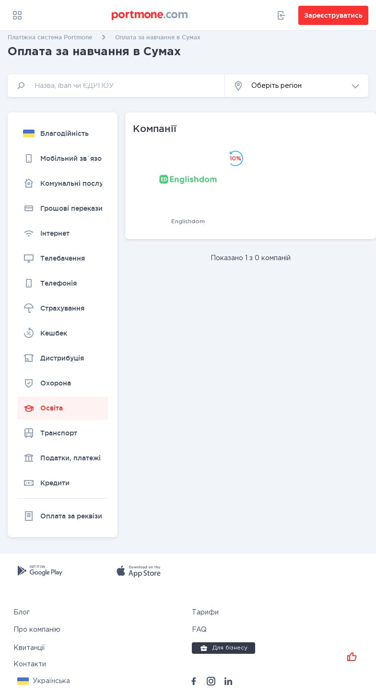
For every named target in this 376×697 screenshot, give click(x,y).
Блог (21, 611)
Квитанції (29, 646)
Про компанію (36, 628)
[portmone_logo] (150, 15)
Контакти (29, 663)
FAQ (199, 628)
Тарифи (205, 611)
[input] (116, 85)
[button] (296, 85)
